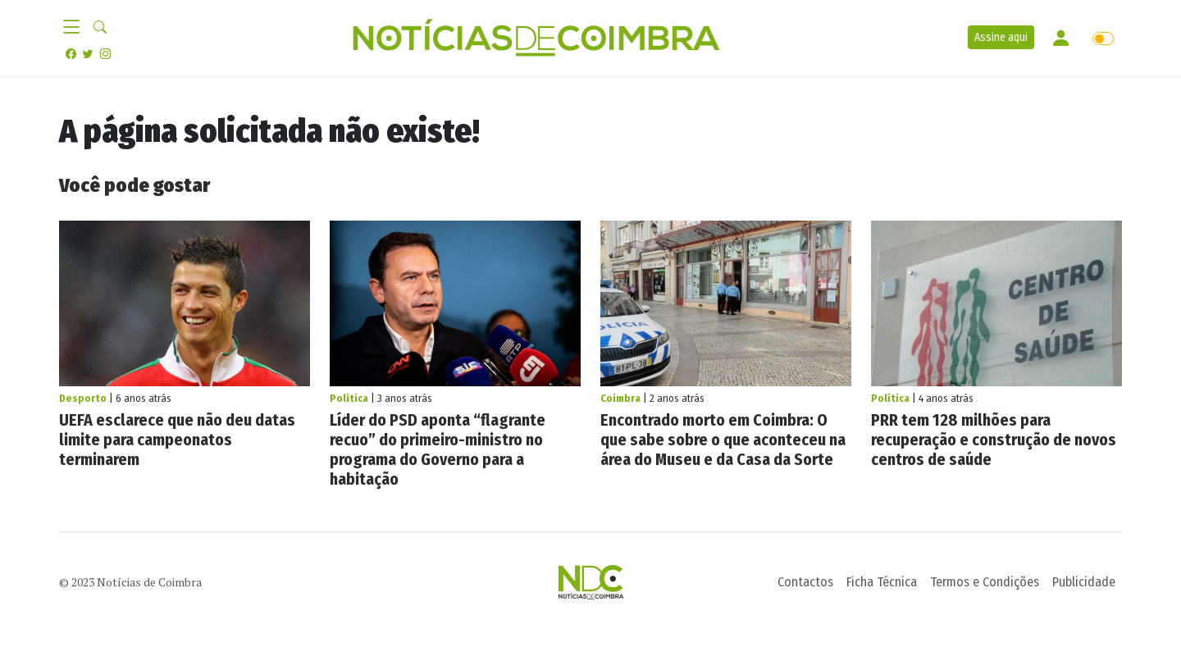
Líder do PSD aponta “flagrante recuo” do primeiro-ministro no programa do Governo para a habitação (437, 449)
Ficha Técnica (881, 582)
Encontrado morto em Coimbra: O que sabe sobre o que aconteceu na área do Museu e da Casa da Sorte (723, 439)
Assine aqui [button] (1001, 37)
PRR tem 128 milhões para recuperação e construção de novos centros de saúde (993, 439)
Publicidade (1083, 582)
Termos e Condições (984, 582)
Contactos (805, 582)
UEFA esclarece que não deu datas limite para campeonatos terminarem (177, 439)
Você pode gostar (134, 185)
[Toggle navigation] (76, 27)
